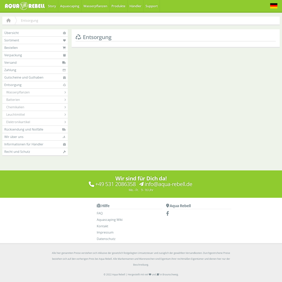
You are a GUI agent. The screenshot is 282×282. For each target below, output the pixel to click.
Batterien (36, 100)
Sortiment (35, 40)
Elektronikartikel (36, 122)
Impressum (105, 232)
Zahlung (35, 70)
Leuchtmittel (36, 114)
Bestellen (35, 48)
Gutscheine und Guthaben (35, 77)
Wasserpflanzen (95, 6)
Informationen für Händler (35, 144)
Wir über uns (35, 137)
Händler (135, 6)
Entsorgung (35, 85)
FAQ (100, 213)
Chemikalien (36, 107)
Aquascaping (69, 6)
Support (152, 6)
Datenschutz (106, 239)
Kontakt (102, 226)
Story (52, 6)
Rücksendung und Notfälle (35, 129)
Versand (35, 62)
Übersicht (35, 33)
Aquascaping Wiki (110, 220)
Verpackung (35, 55)
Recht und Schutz (35, 152)
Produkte (118, 6)
